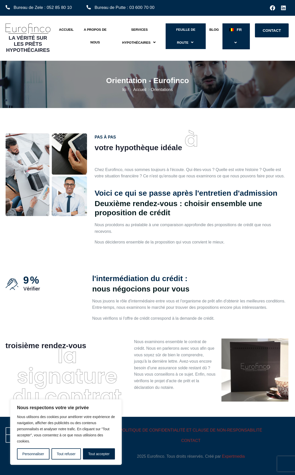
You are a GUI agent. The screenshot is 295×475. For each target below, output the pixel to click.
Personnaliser (33, 454)
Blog (214, 30)
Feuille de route (185, 36)
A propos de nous (95, 36)
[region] (66, 432)
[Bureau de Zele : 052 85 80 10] (8, 7)
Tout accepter (99, 454)
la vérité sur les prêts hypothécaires (28, 44)
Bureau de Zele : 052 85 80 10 (43, 7)
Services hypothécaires (139, 36)
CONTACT (190, 440)
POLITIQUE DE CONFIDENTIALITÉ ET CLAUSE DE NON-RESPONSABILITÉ (191, 430)
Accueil (66, 30)
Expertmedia (233, 456)
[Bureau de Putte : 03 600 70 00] (88, 7)
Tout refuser (66, 454)
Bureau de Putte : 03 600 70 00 (124, 7)
